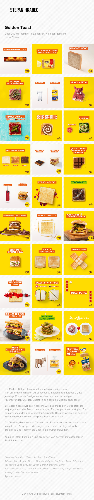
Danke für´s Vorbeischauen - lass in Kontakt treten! (47, 493)
